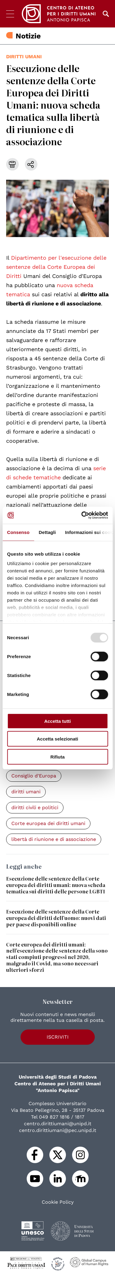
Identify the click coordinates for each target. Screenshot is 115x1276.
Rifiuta (57, 756)
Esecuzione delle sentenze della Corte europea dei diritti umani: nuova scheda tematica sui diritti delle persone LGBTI (55, 885)
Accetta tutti (57, 720)
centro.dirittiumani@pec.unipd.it (57, 1130)
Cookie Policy (58, 1202)
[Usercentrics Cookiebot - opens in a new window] (82, 515)
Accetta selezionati (57, 738)
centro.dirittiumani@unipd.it (57, 1123)
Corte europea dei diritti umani (48, 823)
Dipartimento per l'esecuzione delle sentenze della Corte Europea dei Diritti (56, 266)
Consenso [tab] (18, 532)
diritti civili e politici (34, 807)
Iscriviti (58, 1037)
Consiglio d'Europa (33, 776)
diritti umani (24, 56)
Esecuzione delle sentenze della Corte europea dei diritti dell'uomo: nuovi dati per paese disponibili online (56, 918)
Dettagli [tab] (47, 532)
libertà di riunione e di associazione (53, 839)
